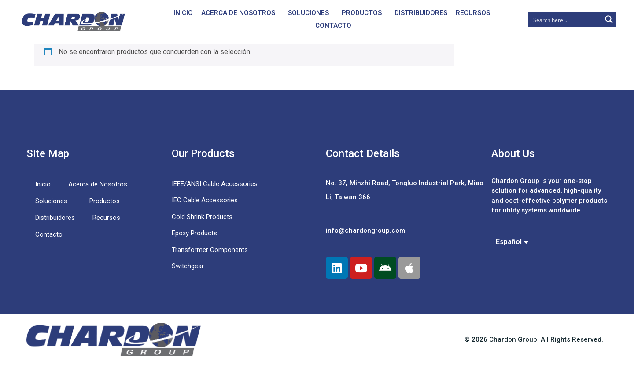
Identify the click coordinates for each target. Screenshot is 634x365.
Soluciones (308, 13)
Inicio (183, 13)
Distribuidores (420, 13)
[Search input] (565, 19)
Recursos (473, 13)
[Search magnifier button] (608, 19)
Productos (362, 13)
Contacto (333, 25)
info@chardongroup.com (365, 230)
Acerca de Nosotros (238, 13)
